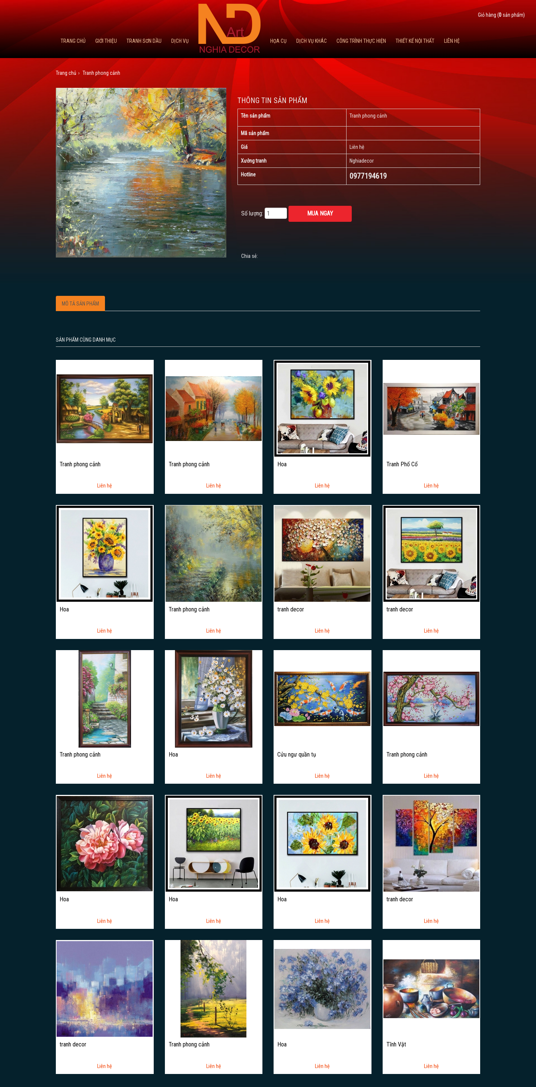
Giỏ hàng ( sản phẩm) (501, 15)
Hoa (282, 464)
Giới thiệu (106, 41)
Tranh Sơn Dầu (144, 41)
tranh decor (290, 609)
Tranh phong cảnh (80, 464)
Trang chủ (73, 41)
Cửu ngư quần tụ (296, 754)
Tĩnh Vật (396, 1044)
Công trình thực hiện (361, 41)
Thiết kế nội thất (415, 41)
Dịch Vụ (180, 41)
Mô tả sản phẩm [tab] (80, 304)
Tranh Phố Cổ (402, 464)
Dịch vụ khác (311, 41)
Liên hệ (452, 41)
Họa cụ (278, 41)
